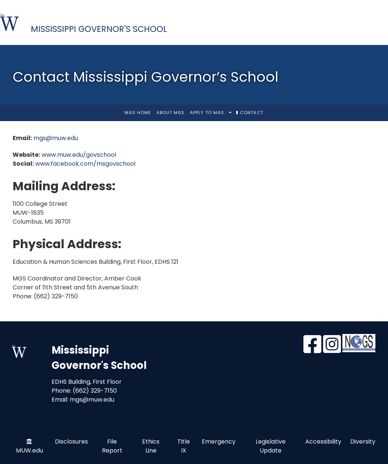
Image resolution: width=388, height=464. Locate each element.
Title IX (183, 446)
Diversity (362, 441)
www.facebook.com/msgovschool (85, 163)
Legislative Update (271, 446)
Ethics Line (151, 446)
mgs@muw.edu (55, 138)
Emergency (219, 441)
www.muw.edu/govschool (79, 154)
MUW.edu (29, 450)
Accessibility (323, 441)
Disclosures (71, 441)
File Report (112, 446)
